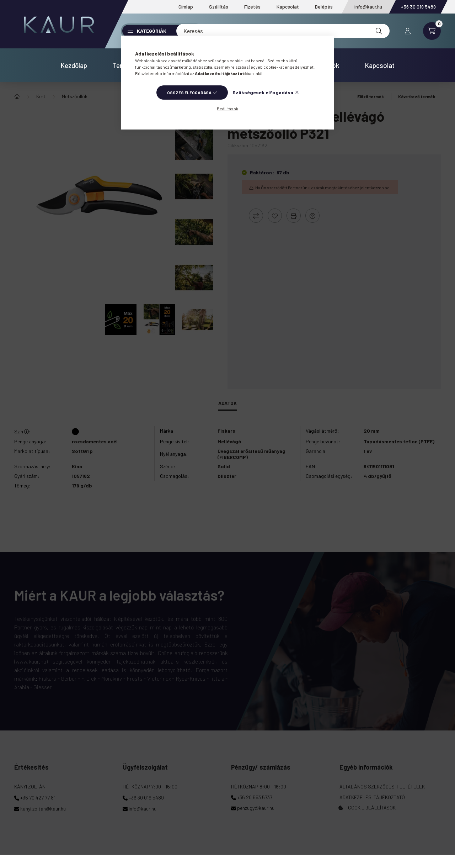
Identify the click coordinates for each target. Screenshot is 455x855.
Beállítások (227, 108)
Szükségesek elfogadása (262, 92)
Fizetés (252, 7)
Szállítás (218, 7)
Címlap (185, 7)
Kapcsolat (288, 7)
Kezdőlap (73, 65)
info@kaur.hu (368, 7)
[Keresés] (283, 31)
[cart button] (432, 31)
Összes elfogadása (189, 92)
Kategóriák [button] (147, 31)
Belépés (324, 7)
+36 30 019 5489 (418, 7)
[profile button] (408, 31)
